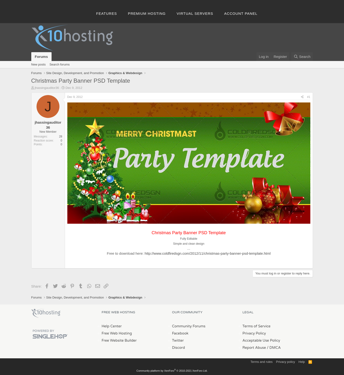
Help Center (112, 326)
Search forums (59, 64)
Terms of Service (257, 326)
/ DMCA (274, 347)
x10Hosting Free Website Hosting (45, 313)
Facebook (180, 333)
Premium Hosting (147, 13)
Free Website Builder (119, 340)
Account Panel (240, 13)
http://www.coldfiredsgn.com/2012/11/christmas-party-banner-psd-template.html (208, 253)
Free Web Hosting (117, 333)
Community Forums (189, 326)
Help (301, 362)
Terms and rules (261, 362)
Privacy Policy (254, 333)
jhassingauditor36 (47, 88)
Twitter (178, 340)
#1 (308, 97)
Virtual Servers (195, 13)
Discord (178, 347)
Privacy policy (285, 362)
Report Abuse (254, 347)
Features (106, 13)
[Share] (302, 97)
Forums (41, 57)
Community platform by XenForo (172, 370)
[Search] (302, 56)
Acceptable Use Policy (261, 340)
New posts (38, 64)
